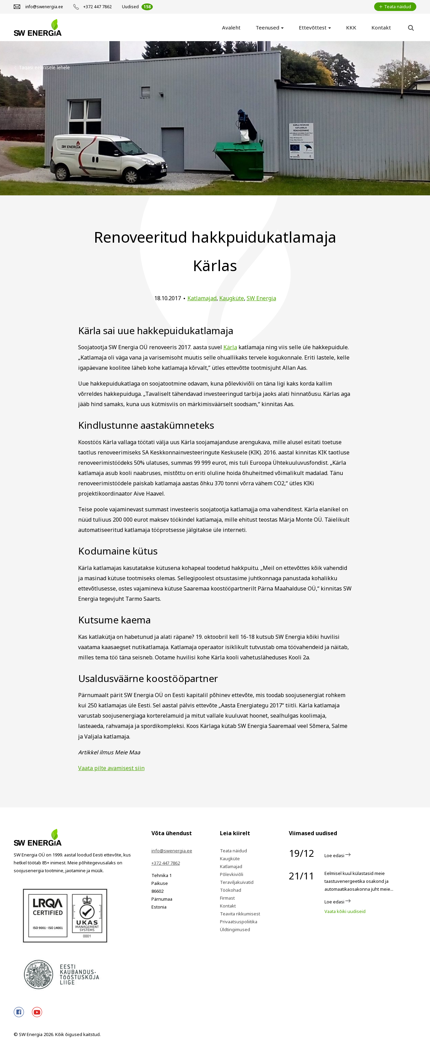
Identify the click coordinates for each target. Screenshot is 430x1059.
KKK (351, 27)
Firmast (227, 898)
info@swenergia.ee (171, 851)
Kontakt (381, 27)
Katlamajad (202, 298)
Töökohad (230, 890)
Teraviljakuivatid (237, 882)
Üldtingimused (235, 929)
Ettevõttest (313, 27)
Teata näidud (233, 851)
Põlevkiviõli (231, 874)
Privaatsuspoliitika (238, 921)
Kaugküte (231, 298)
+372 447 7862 (165, 863)
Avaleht (231, 27)
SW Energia (261, 298)
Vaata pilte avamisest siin (111, 768)
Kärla (230, 347)
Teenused (267, 27)
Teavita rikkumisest (240, 914)
